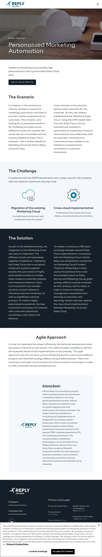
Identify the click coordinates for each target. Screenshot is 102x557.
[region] (51, 539)
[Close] (99, 525)
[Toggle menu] (98, 4)
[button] (22, 82)
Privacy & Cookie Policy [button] (58, 506)
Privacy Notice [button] (54, 513)
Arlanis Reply (51, 386)
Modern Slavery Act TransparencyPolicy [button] (81, 508)
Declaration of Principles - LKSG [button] (83, 518)
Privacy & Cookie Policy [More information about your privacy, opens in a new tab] (17, 544)
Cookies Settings (38, 551)
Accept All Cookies (63, 551)
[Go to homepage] (18, 4)
